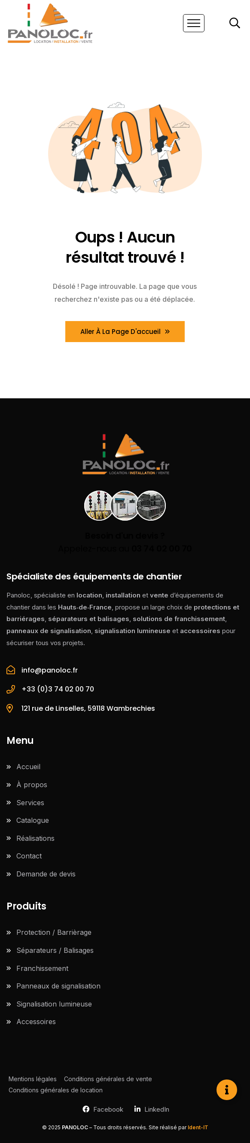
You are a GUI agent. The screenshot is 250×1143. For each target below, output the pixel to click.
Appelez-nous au (125, 542)
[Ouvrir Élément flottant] (226, 1089)
